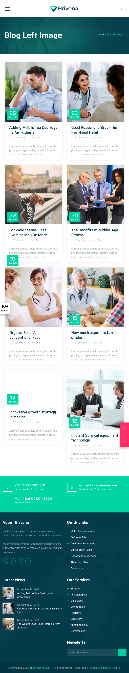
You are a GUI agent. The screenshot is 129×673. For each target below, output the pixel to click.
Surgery (75, 588)
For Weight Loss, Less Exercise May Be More (28, 232)
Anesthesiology (79, 624)
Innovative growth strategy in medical (32, 414)
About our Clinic (80, 562)
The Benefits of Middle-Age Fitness (94, 232)
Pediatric (76, 612)
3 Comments (19, 137)
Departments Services (84, 555)
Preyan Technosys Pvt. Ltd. (105, 667)
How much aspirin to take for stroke (95, 335)
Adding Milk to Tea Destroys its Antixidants (33, 130)
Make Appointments (82, 531)
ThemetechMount (40, 667)
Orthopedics (78, 606)
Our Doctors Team (81, 549)
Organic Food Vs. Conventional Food (25, 335)
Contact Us (77, 568)
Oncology (76, 618)
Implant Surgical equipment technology (94, 437)
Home (100, 34)
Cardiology (77, 600)
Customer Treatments (83, 543)
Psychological (79, 594)
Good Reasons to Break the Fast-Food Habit (94, 130)
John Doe (35, 137)
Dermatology (78, 630)
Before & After (79, 537)
